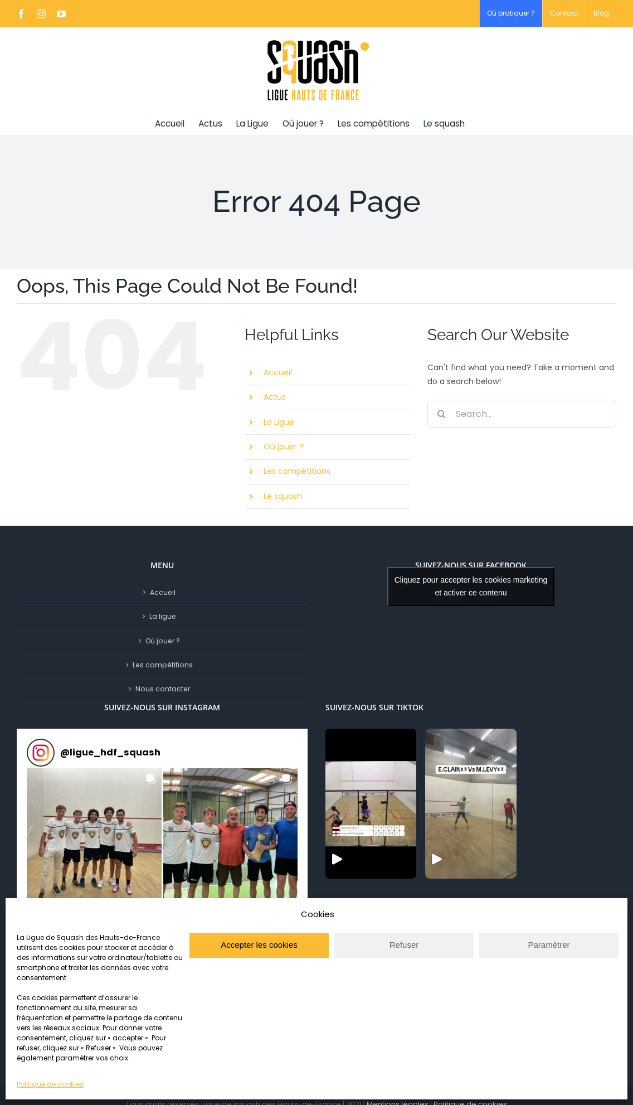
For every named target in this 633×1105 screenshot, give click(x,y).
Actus (275, 397)
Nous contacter (162, 689)
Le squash (283, 496)
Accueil (278, 372)
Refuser (404, 944)
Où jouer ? (284, 446)
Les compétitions (297, 471)
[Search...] (521, 414)
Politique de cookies (50, 1084)
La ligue (162, 616)
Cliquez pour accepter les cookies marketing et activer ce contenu (471, 586)
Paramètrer (548, 944)
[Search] (441, 414)
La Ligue (279, 422)
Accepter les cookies (259, 944)
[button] (94, 835)
